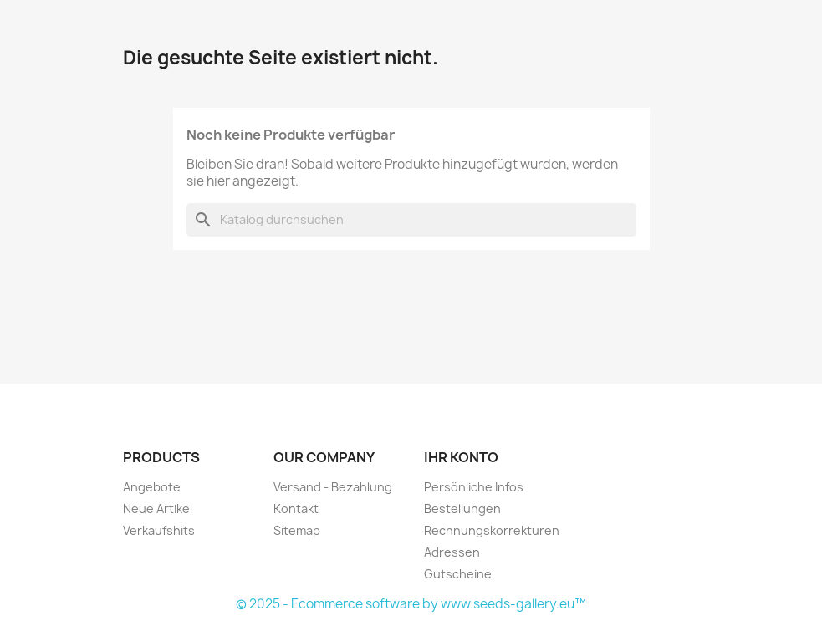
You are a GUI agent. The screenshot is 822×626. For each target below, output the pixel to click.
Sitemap (296, 530)
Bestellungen (462, 509)
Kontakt (296, 509)
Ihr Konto (461, 457)
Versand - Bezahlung (332, 487)
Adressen (452, 552)
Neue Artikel (157, 509)
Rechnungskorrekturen (491, 530)
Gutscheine (458, 574)
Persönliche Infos (473, 487)
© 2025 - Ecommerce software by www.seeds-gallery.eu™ (411, 604)
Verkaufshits (159, 530)
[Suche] (411, 220)
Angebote (152, 487)
